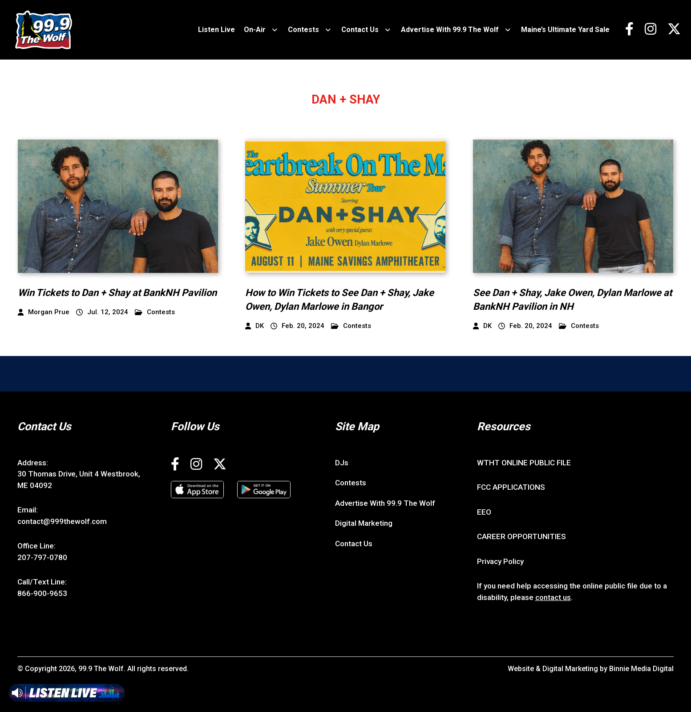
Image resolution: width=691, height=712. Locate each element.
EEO (484, 512)
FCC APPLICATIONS (511, 487)
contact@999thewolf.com (62, 521)
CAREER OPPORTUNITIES (521, 536)
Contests (303, 29)
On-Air (255, 29)
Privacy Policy (500, 561)
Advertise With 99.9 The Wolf (450, 29)
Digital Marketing (363, 523)
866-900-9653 (42, 593)
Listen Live (216, 29)
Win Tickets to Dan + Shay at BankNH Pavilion (117, 292)
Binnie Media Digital (641, 668)
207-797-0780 (42, 557)
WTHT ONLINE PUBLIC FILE (524, 462)
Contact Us (360, 29)
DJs (341, 462)
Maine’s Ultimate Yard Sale (565, 29)
